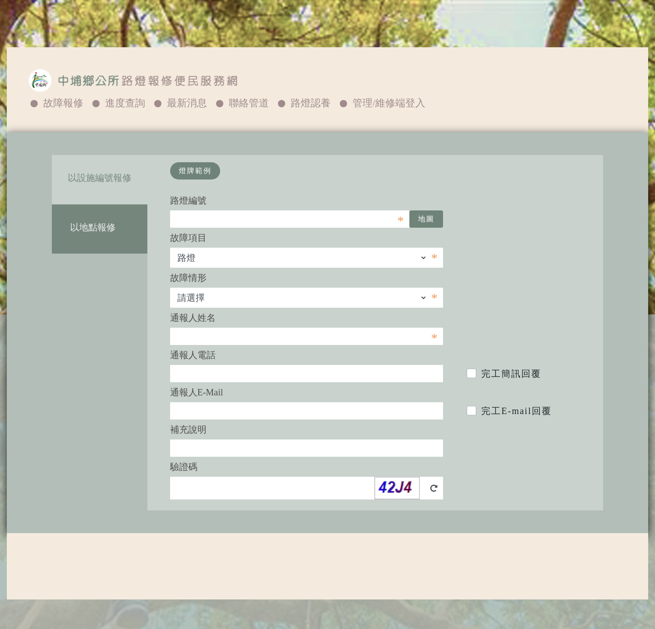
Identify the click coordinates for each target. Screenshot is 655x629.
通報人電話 (193, 355)
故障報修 (63, 103)
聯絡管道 (249, 103)
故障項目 (188, 238)
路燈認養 (311, 103)
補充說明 (188, 429)
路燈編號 (188, 200)
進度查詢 (125, 103)
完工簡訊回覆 (511, 374)
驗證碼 (183, 467)
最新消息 (187, 103)
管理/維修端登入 (389, 103)
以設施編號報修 (99, 178)
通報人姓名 (193, 318)
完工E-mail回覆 (516, 411)
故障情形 (188, 278)
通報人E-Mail (196, 392)
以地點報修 (99, 227)
